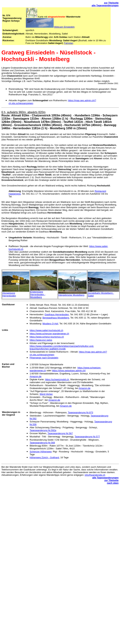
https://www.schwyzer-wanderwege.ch (49, 333)
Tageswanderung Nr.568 (42, 442)
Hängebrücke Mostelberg (71, 295)
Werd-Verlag (46, 394)
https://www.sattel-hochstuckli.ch (46, 330)
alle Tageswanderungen (105, 5)
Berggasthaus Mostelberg (56, 317)
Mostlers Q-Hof (50, 323)
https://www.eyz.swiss (41, 340)
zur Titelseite (111, 2)
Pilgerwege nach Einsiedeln (44, 357)
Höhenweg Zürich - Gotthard (44, 457)
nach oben (113, 483)
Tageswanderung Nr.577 (87, 436)
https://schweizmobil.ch (57, 379)
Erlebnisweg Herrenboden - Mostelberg (37, 294)
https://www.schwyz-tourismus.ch (47, 336)
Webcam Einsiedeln (64, 27)
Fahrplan (68, 43)
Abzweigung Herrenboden (9, 294)
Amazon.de (35, 376)
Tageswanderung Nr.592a (43, 430)
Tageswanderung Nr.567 (60, 433)
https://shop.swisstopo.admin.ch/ (69, 370)
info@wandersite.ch (95, 475)
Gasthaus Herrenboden (56, 314)
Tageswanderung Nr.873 (80, 412)
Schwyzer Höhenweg (40, 451)
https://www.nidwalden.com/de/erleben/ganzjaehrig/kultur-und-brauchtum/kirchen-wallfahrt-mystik (62, 347)
